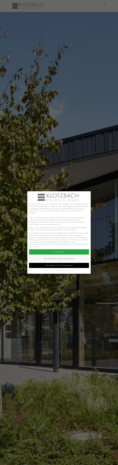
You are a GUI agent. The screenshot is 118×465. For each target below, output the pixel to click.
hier (38, 211)
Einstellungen (76, 244)
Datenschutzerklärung (50, 222)
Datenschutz (60, 271)
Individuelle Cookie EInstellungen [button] (59, 265)
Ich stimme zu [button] (59, 252)
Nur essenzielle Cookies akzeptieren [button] (59, 259)
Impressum (70, 271)
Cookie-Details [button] (50, 271)
